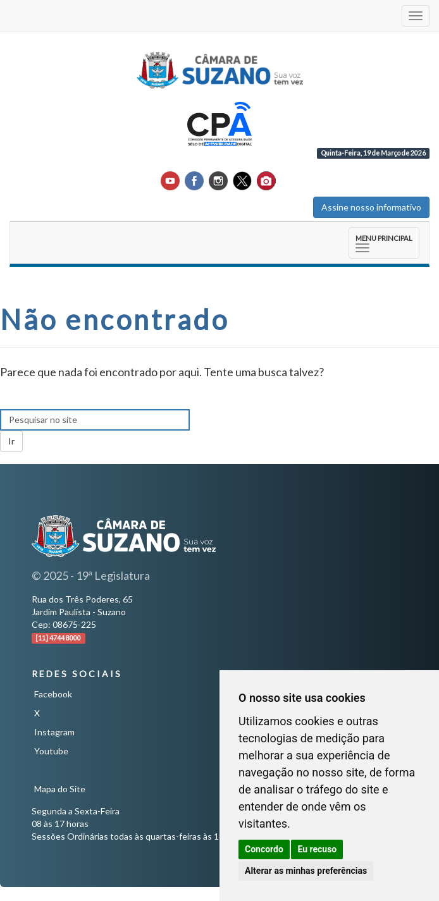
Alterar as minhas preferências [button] (306, 871)
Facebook (53, 694)
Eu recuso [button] (317, 849)
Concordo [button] (264, 849)
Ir (11, 441)
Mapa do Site (59, 788)
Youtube (51, 750)
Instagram (54, 731)
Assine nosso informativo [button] (371, 207)
